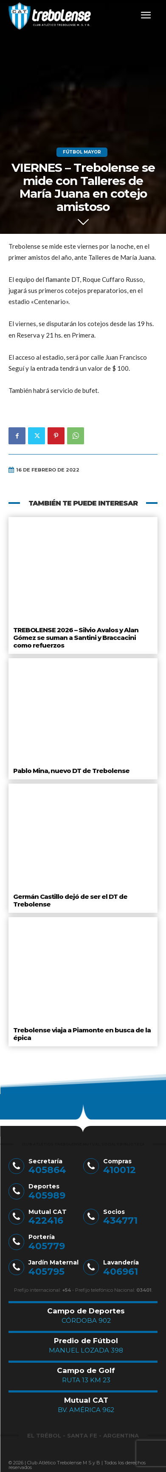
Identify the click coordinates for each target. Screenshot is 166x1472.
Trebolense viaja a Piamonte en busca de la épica (82, 1034)
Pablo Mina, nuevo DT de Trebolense (71, 771)
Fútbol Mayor (81, 152)
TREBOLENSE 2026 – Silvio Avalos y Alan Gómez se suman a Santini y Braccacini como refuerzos (75, 637)
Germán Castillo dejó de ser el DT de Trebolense (70, 900)
